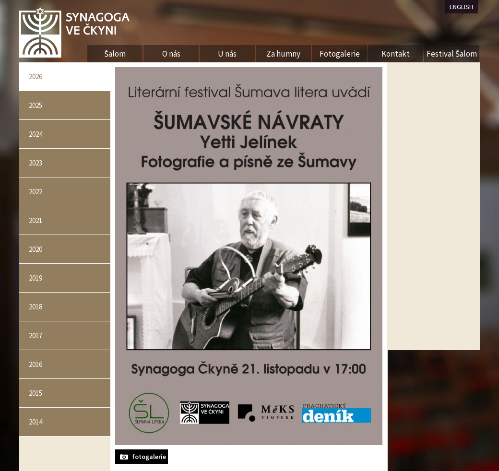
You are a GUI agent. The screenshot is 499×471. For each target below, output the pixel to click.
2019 (35, 278)
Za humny (283, 53)
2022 (35, 191)
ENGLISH (461, 6)
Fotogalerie (340, 53)
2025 (35, 105)
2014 (35, 421)
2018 (35, 306)
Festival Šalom (452, 53)
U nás (227, 53)
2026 (35, 76)
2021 (35, 220)
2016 (35, 364)
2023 (35, 162)
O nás (171, 53)
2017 (35, 335)
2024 (35, 134)
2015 (35, 393)
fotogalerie (149, 456)
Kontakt (395, 53)
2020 (35, 249)
